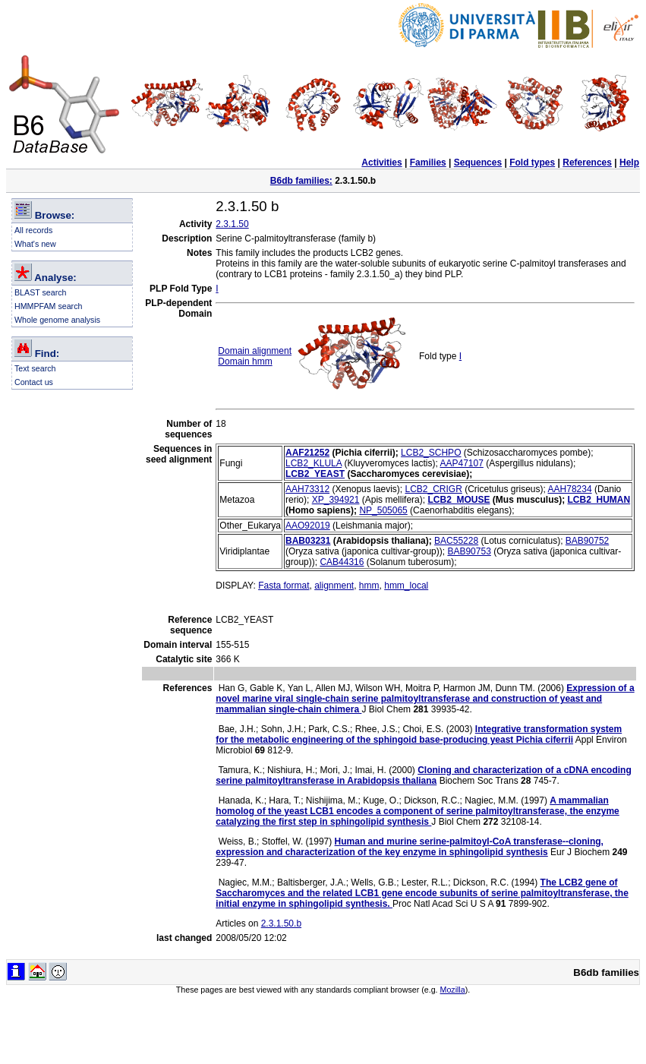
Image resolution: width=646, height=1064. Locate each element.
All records (33, 230)
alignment (334, 585)
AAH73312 (307, 489)
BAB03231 (307, 540)
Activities (381, 162)
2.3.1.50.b (281, 923)
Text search (35, 368)
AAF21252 (307, 452)
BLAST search (40, 292)
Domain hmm (245, 361)
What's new (35, 243)
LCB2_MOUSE (458, 499)
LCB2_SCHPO (431, 452)
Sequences (478, 162)
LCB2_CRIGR (433, 489)
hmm (369, 585)
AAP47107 (461, 463)
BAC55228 (456, 540)
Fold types (532, 162)
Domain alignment (254, 351)
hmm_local (406, 585)
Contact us (33, 382)
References (587, 162)
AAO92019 (307, 525)
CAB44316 (342, 562)
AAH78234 (570, 489)
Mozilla (452, 989)
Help (629, 162)
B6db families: (301, 180)
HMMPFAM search (48, 306)
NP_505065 (383, 510)
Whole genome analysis (57, 319)
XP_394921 (336, 499)
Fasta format (283, 585)
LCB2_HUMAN (599, 499)
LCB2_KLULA (313, 463)
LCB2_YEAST (315, 474)
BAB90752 (587, 540)
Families (428, 162)
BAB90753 (468, 551)
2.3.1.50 (232, 224)
